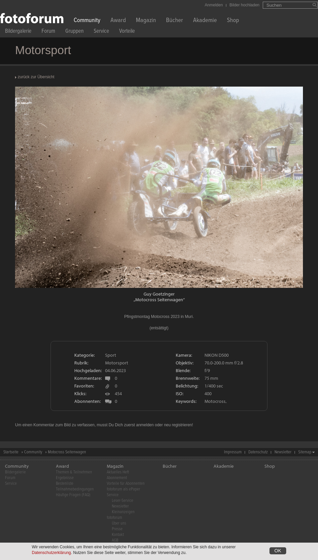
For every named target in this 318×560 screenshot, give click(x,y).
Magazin (146, 20)
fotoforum (114, 518)
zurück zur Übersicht (36, 77)
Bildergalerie (18, 32)
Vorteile (127, 32)
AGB (115, 540)
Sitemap (304, 452)
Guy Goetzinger (159, 294)
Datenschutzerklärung (51, 553)
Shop (233, 20)
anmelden (145, 425)
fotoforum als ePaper (123, 489)
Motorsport (116, 363)
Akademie (205, 20)
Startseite (10, 452)
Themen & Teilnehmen (74, 472)
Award (118, 20)
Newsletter (283, 452)
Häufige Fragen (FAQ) (73, 495)
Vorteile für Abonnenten (126, 483)
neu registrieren (178, 425)
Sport (110, 355)
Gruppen (74, 32)
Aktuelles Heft (118, 472)
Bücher (174, 20)
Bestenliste (64, 483)
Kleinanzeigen (123, 512)
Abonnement (117, 478)
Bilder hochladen (244, 5)
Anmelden (214, 5)
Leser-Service (122, 500)
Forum (48, 32)
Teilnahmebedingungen (75, 489)
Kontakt (118, 535)
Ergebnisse (65, 478)
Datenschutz (258, 452)
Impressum (233, 452)
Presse (117, 529)
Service (101, 32)
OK (277, 551)
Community (87, 20)
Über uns (119, 523)
